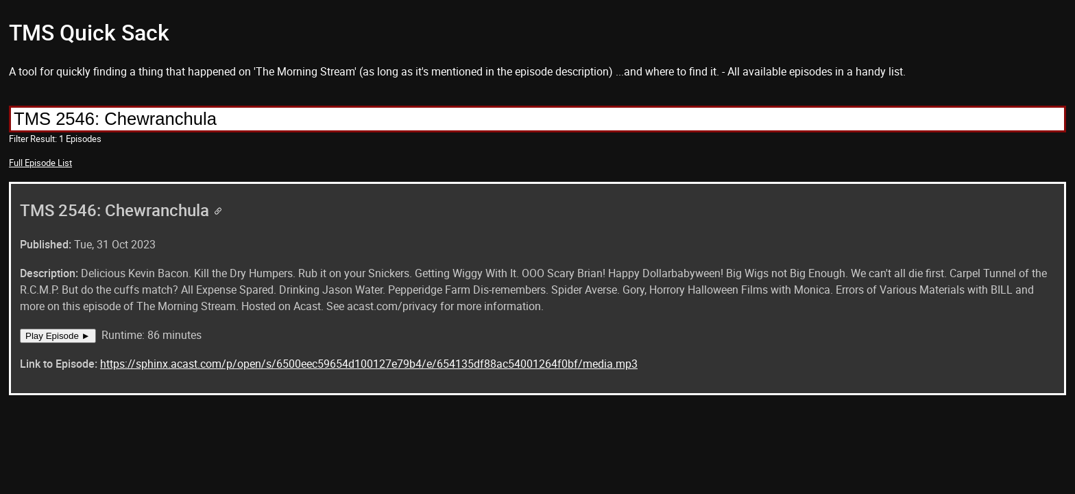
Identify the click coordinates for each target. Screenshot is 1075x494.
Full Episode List (40, 162)
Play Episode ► (57, 336)
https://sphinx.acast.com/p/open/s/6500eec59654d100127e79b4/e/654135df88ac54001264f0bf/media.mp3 (369, 363)
